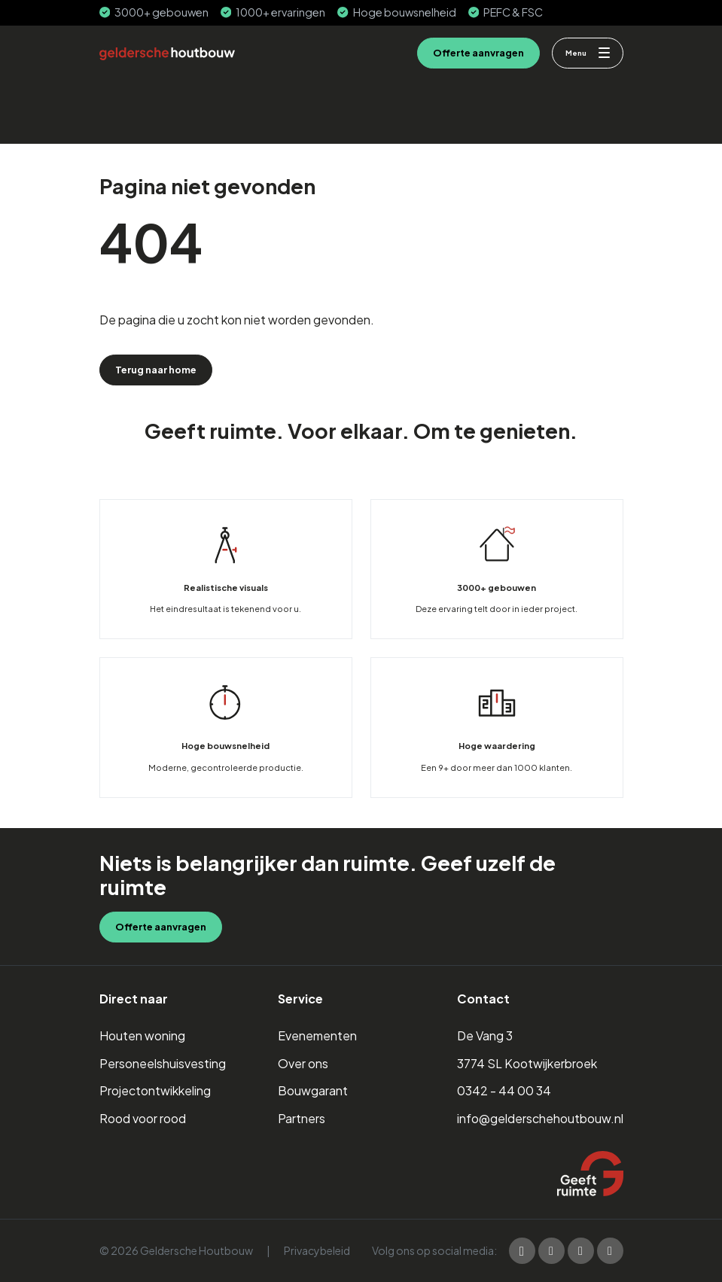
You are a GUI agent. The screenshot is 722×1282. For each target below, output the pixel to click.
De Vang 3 (485, 1035)
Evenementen (317, 1035)
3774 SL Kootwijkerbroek (527, 1063)
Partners (301, 1118)
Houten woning (142, 1035)
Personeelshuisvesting (162, 1063)
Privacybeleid (317, 1250)
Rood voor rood (142, 1118)
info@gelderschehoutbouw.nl (540, 1118)
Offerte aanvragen (478, 53)
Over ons (303, 1063)
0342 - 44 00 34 (504, 1090)
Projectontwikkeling (155, 1090)
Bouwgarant (313, 1090)
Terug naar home (155, 370)
